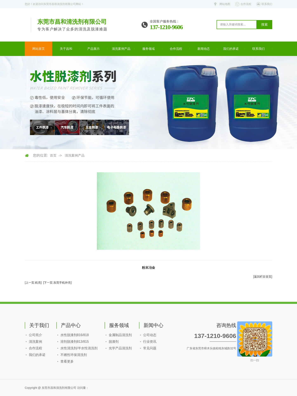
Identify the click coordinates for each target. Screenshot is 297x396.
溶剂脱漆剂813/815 (74, 341)
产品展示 (93, 48)
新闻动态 (203, 48)
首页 (53, 155)
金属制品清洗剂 (120, 335)
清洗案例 (35, 341)
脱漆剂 (114, 341)
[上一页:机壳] (33, 282)
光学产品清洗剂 (120, 348)
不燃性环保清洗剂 (73, 355)
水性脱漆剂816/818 (74, 335)
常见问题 (149, 348)
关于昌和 (66, 48)
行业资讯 (149, 341)
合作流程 (245, 4)
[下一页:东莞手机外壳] (57, 282)
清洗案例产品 (121, 48)
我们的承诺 (231, 48)
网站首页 (38, 48)
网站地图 (224, 4)
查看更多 (67, 361)
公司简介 (35, 335)
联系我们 (267, 4)
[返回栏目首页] (262, 276)
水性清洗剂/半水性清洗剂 (79, 348)
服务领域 (148, 48)
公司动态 (149, 335)
